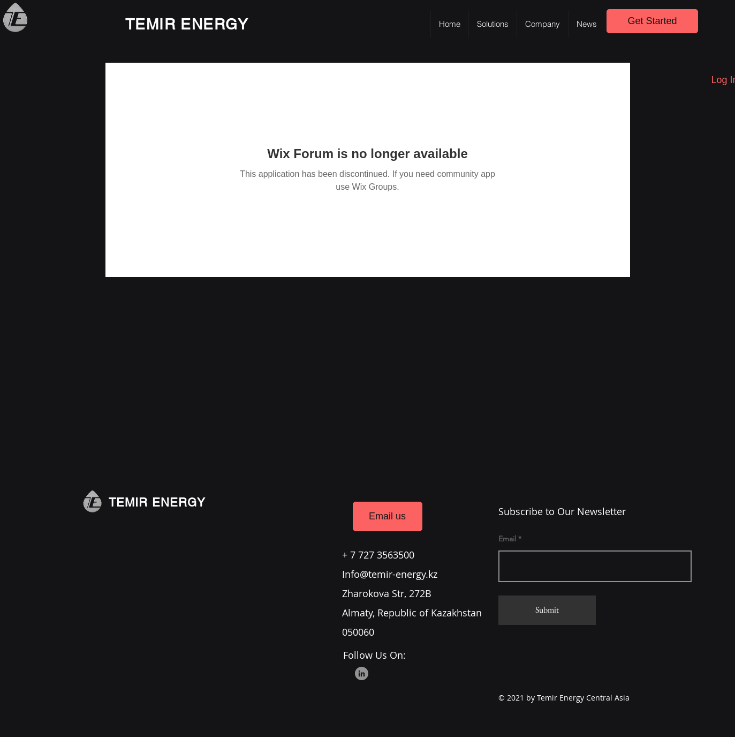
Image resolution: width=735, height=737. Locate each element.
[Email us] (387, 516)
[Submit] (547, 610)
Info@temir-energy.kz (389, 574)
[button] (492, 24)
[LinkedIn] (361, 673)
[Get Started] (652, 21)
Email (507, 538)
